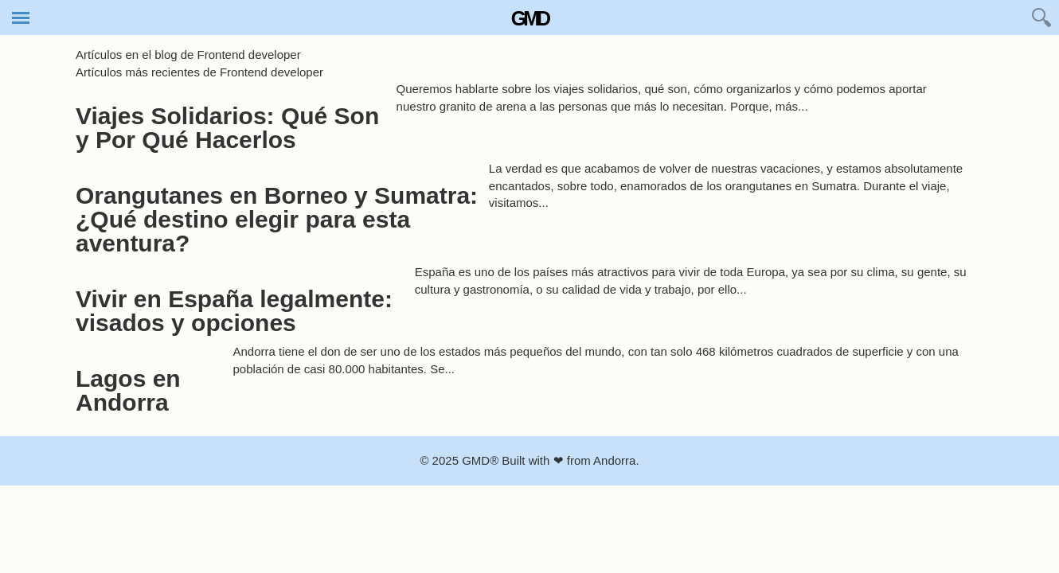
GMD (529, 18)
